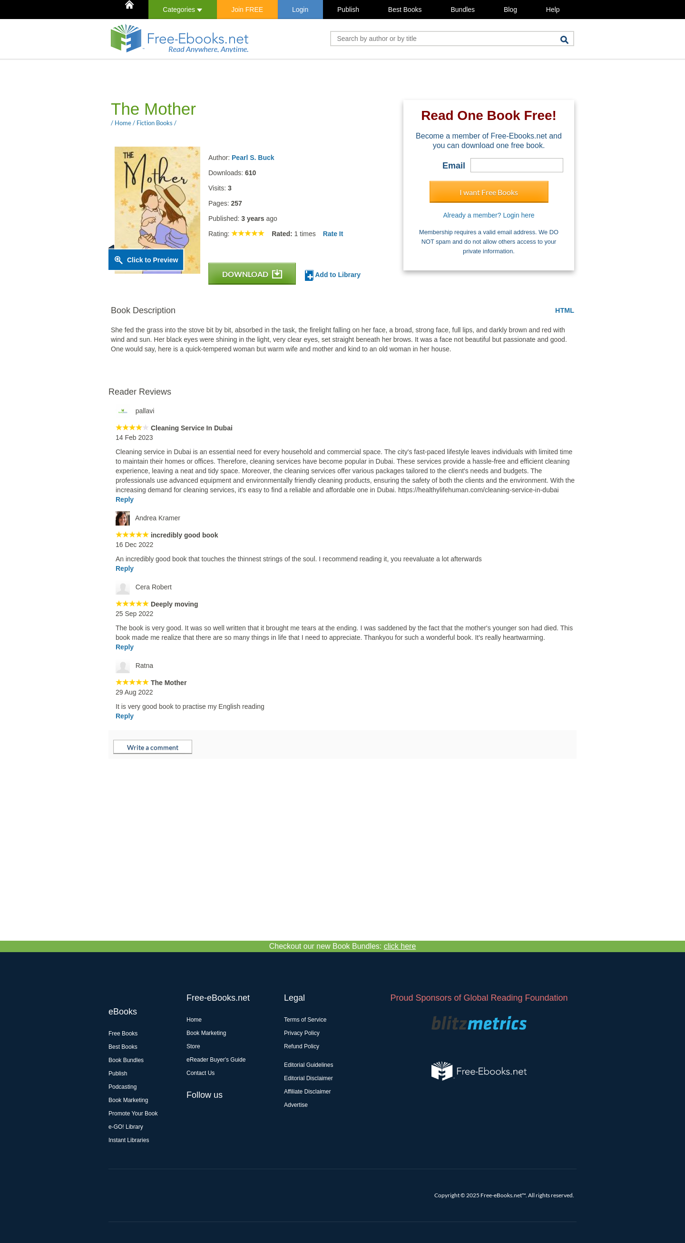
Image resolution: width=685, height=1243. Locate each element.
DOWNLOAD (252, 273)
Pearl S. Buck (253, 157)
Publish (348, 9)
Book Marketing (128, 1100)
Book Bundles (126, 1060)
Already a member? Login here (488, 215)
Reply (125, 499)
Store (193, 1046)
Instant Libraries (128, 1140)
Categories (182, 9)
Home (194, 1019)
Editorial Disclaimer (308, 1078)
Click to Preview (152, 260)
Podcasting (122, 1087)
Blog (510, 9)
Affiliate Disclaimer (307, 1091)
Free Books (122, 1033)
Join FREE (247, 9)
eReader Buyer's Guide (215, 1059)
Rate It (333, 234)
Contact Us (200, 1073)
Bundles (462, 9)
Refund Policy (301, 1046)
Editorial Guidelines (308, 1065)
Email (453, 165)
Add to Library (333, 275)
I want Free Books (489, 192)
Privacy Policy (302, 1033)
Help (553, 9)
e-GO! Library (125, 1127)
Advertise (296, 1105)
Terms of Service (305, 1019)
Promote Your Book (132, 1113)
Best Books (405, 9)
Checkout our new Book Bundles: (342, 946)
